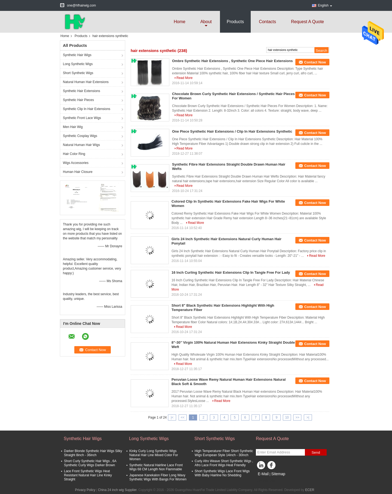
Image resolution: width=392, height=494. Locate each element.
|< (172, 417)
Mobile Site (265, 481)
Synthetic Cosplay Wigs (80, 136)
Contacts (267, 21)
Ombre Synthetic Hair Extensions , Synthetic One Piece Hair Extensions (232, 61)
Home (179, 21)
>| (308, 417)
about (206, 21)
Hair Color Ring (74, 154)
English (325, 5)
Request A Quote (307, 21)
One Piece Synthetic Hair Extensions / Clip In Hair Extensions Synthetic (232, 131)
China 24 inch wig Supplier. (118, 490)
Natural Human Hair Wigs (81, 145)
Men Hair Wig (73, 127)
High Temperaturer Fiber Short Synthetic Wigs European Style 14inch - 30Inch (224, 453)
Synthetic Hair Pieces (78, 100)
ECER (309, 490)
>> (297, 417)
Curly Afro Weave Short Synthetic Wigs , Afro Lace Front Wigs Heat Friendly (224, 463)
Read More (184, 78)
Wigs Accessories (75, 163)
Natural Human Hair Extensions (86, 82)
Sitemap (278, 474)
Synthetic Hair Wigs (77, 55)
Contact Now (315, 62)
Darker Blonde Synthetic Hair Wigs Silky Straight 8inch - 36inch (93, 453)
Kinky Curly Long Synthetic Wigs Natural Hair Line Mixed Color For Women (153, 455)
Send (315, 452)
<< (183, 417)
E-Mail (263, 474)
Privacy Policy (85, 490)
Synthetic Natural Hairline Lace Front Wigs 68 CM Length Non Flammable (156, 467)
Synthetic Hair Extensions (81, 91)
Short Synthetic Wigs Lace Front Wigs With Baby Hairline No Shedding (222, 473)
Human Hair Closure (78, 172)
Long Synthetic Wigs (78, 64)
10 (287, 417)
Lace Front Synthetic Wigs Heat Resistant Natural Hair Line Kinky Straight (88, 475)
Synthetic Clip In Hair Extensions (86, 109)
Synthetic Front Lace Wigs (82, 118)
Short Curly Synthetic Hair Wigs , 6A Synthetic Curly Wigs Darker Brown (90, 463)
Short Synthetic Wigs (78, 73)
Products (235, 21)
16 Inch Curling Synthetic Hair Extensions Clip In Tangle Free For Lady (230, 272)
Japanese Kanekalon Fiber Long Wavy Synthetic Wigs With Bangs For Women (157, 477)
